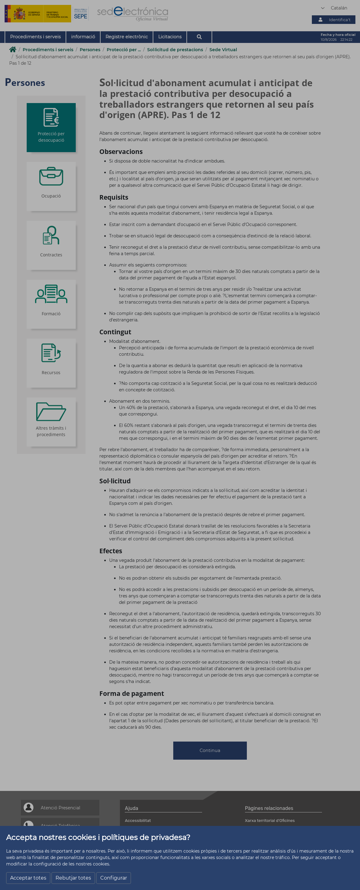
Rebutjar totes (73, 878)
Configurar (113, 878)
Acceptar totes (28, 878)
